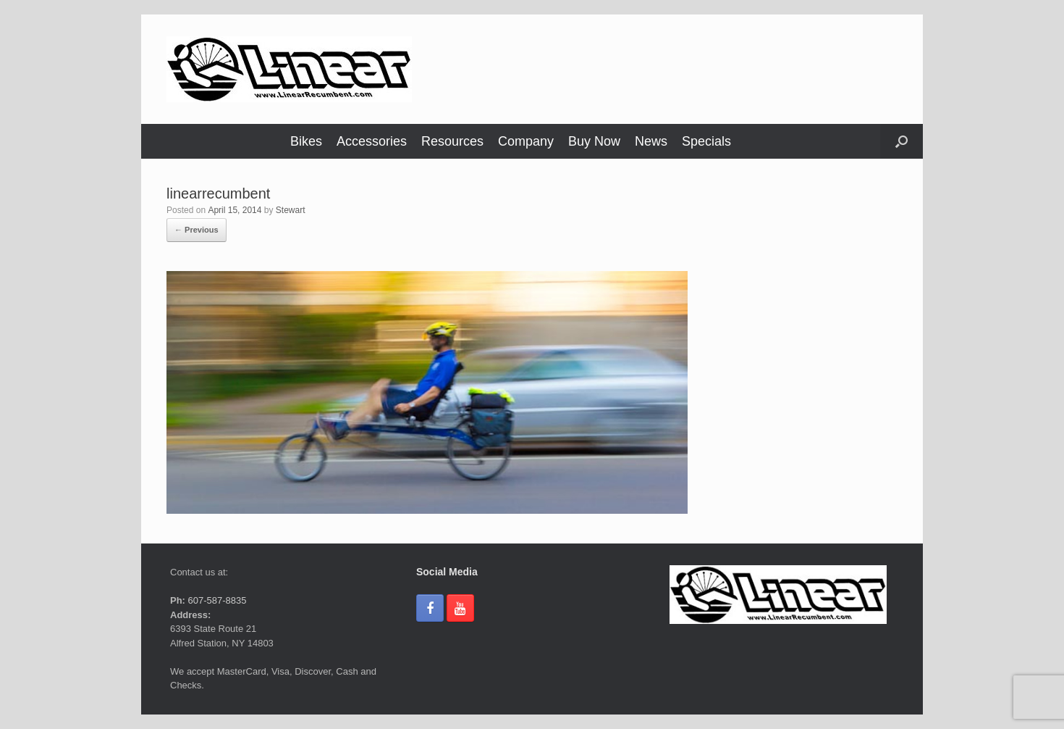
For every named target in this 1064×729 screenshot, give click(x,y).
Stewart (290, 210)
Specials (706, 141)
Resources (452, 141)
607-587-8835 (216, 600)
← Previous (196, 229)
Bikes (306, 141)
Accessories (372, 141)
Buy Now (594, 141)
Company (526, 141)
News (651, 141)
